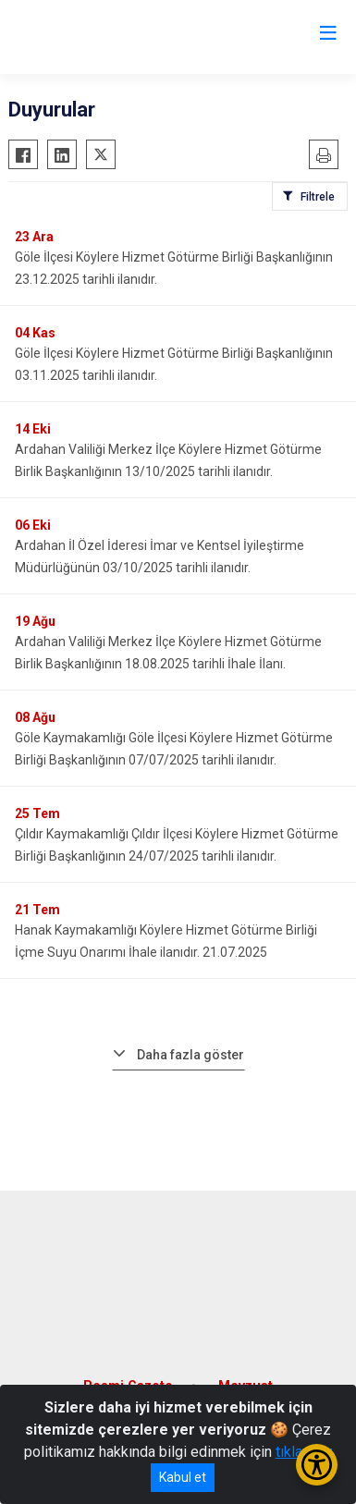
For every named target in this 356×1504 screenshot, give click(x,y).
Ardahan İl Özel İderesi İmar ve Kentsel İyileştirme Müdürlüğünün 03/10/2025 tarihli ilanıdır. (159, 556)
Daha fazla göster (190, 1054)
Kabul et (182, 1477)
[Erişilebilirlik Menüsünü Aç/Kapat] (317, 1465)
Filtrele (318, 196)
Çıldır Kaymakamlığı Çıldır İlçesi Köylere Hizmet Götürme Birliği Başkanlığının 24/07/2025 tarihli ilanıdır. (176, 844)
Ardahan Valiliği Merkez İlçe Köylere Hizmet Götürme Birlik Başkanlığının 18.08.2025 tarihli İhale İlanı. (168, 652)
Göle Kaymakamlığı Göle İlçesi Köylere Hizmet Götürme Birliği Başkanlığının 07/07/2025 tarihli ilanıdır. (174, 748)
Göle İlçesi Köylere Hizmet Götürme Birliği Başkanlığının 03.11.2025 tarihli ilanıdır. (174, 364)
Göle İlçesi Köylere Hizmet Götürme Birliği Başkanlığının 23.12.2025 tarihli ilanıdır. (174, 268)
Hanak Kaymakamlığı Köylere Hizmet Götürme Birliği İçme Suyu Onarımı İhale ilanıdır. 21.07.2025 (166, 941)
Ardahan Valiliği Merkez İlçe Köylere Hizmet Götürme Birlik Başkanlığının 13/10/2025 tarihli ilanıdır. (168, 460)
